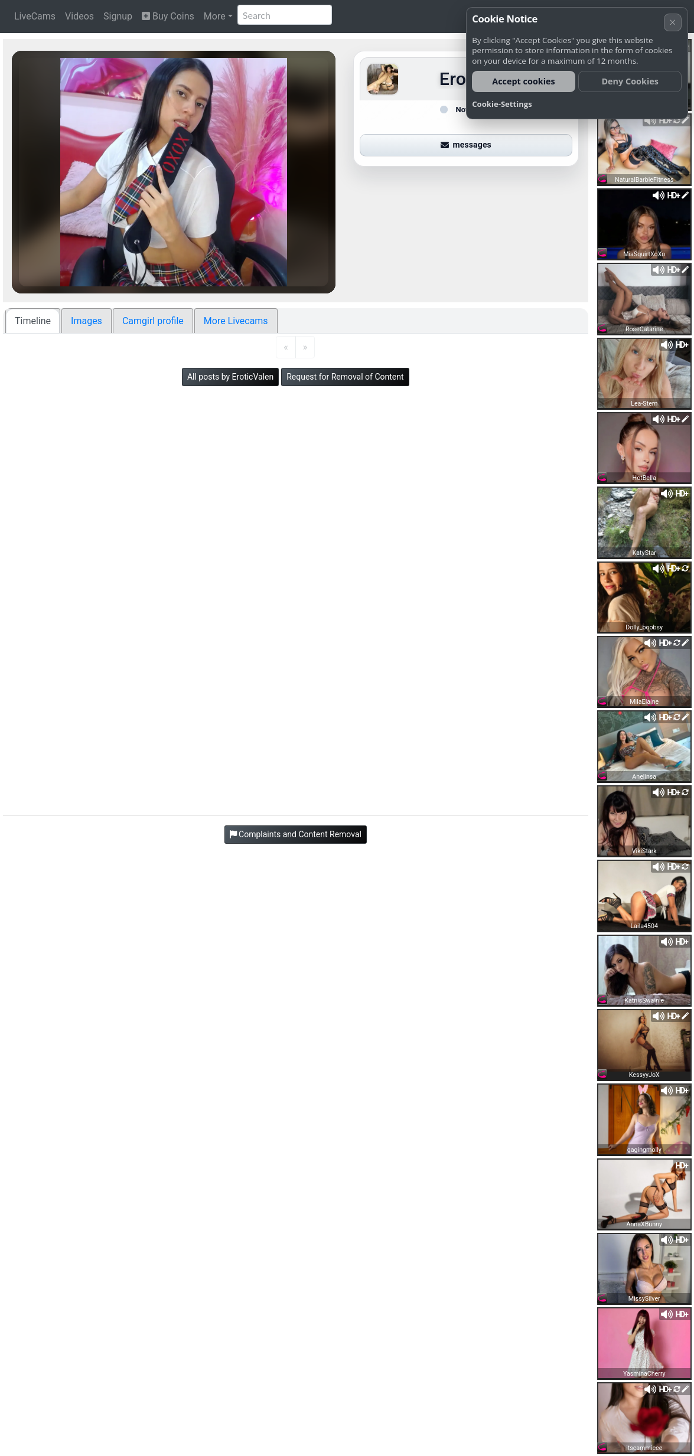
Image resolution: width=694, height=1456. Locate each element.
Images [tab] (86, 321)
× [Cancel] (672, 22)
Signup (117, 16)
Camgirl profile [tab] (153, 321)
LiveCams (35, 16)
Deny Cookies (630, 81)
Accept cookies (523, 81)
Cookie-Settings (502, 104)
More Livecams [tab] (236, 321)
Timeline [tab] (33, 321)
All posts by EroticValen (230, 376)
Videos (79, 16)
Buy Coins (168, 16)
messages (466, 144)
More (215, 16)
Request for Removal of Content (344, 376)
